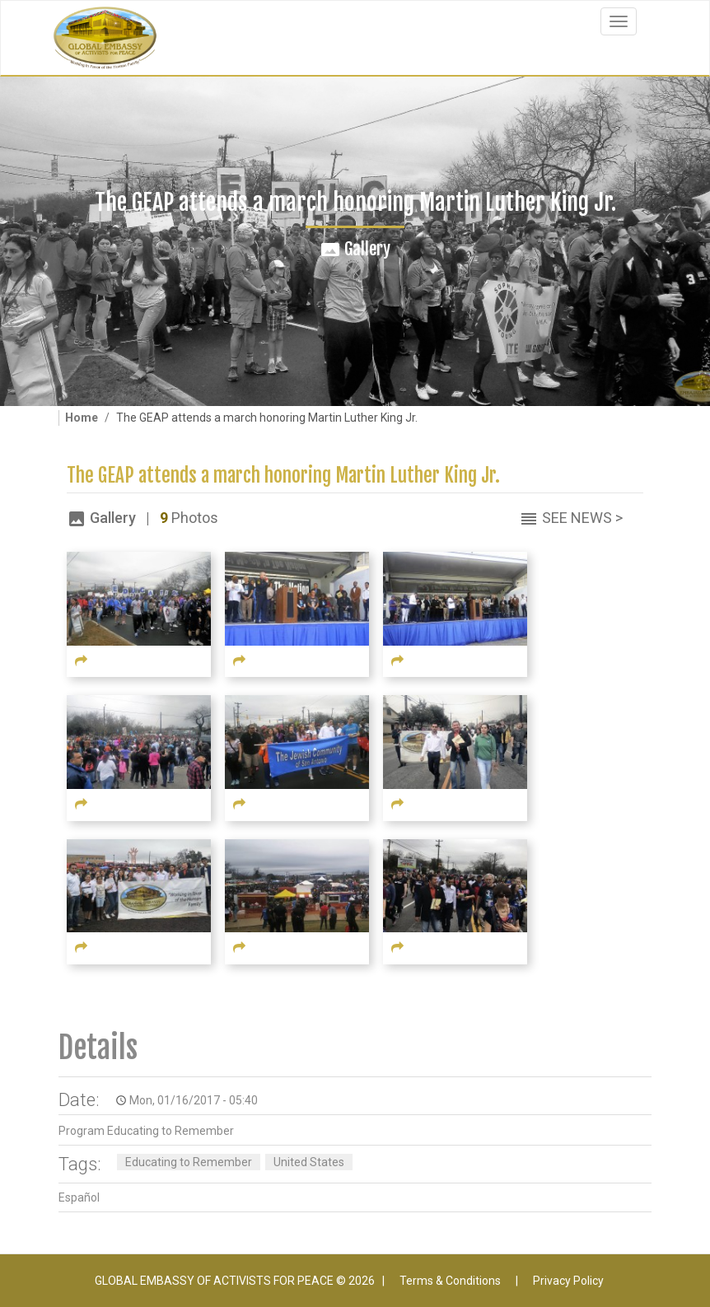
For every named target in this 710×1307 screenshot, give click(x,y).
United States (308, 1162)
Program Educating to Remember (146, 1130)
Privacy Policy (568, 1280)
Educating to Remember (188, 1162)
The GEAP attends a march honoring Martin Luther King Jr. (283, 476)
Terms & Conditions (450, 1280)
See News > (582, 517)
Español (79, 1197)
